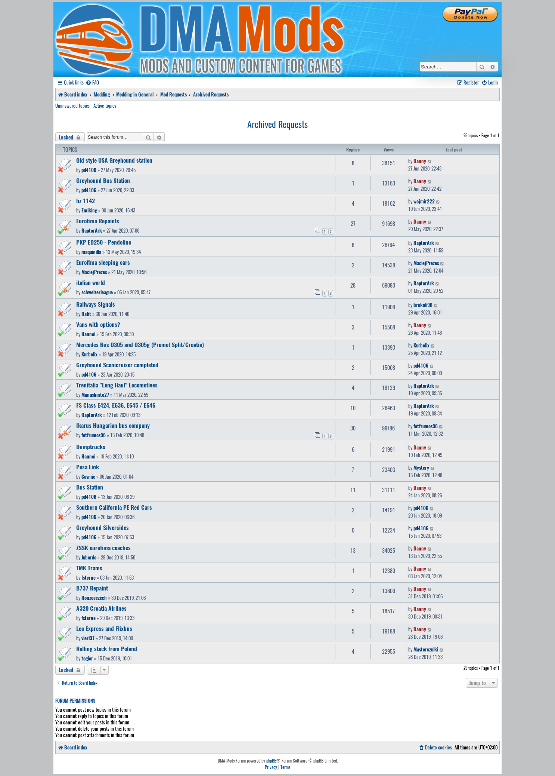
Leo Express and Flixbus (104, 628)
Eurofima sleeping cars (103, 262)
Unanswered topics (72, 105)
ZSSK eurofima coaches (103, 547)
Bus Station (89, 486)
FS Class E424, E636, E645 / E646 (115, 405)
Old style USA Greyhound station (114, 160)
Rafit (86, 314)
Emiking (89, 210)
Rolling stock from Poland (106, 648)
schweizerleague (97, 292)
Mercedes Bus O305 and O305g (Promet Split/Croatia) (140, 344)
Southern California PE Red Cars (114, 507)
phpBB (271, 761)
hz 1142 (85, 200)
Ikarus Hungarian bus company (113, 425)
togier (87, 658)
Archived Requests (277, 124)
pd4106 (88, 170)
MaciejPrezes (94, 272)
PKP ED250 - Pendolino (103, 241)
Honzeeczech (94, 597)
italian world (90, 282)
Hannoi (88, 334)
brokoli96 (422, 305)
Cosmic (88, 476)
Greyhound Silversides (102, 527)
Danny (419, 161)
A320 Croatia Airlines (101, 608)
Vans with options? (98, 324)
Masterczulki (425, 649)
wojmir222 (424, 201)
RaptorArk (91, 230)
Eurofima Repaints (97, 220)
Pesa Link (87, 466)
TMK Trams (89, 567)
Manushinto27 (95, 394)
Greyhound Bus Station (103, 180)
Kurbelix (89, 354)
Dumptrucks (90, 446)
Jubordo (88, 557)
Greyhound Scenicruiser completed (117, 364)
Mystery (421, 467)
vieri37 (87, 638)
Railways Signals (95, 304)
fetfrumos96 (93, 435)
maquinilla (91, 251)
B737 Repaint (92, 587)
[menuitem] (92, 82)
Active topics (104, 105)
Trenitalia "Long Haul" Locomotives (117, 384)
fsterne (88, 577)
